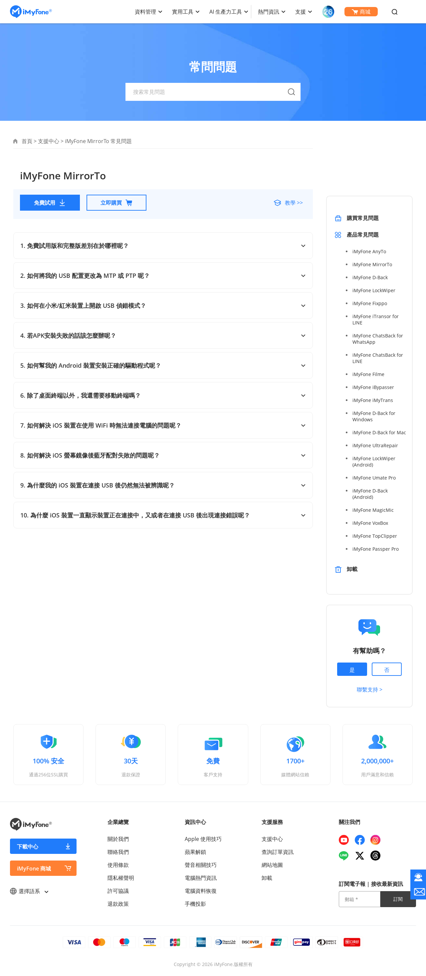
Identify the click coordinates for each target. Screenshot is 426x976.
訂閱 (398, 899)
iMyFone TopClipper (374, 536)
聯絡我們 (118, 852)
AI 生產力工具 (225, 11)
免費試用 (50, 202)
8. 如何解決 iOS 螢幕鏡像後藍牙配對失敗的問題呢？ (163, 455)
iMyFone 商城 (34, 868)
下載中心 (27, 846)
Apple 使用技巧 (203, 839)
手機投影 (195, 903)
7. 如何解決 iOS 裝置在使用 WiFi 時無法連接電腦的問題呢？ (163, 425)
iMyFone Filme (368, 374)
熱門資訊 (268, 11)
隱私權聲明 (120, 877)
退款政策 (118, 903)
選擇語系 (29, 891)
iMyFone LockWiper (373, 290)
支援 (300, 11)
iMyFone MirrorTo (372, 264)
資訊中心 (195, 822)
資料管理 (145, 11)
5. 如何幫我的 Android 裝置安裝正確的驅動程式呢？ (163, 365)
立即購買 (116, 202)
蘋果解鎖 (195, 852)
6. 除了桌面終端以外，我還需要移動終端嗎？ (163, 395)
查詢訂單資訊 (278, 852)
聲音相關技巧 (201, 865)
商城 (361, 11)
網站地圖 (272, 865)
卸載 (352, 569)
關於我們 (118, 839)
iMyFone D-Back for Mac (379, 432)
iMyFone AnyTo (369, 251)
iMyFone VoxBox (370, 523)
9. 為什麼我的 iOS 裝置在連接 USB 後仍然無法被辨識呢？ (163, 485)
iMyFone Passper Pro (375, 549)
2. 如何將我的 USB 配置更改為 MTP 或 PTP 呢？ (163, 276)
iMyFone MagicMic (373, 510)
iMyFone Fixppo (369, 303)
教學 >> (293, 202)
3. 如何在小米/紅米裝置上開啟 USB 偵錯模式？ (163, 305)
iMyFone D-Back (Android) (370, 494)
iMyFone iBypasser (373, 387)
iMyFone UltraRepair (375, 445)
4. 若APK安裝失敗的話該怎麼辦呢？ (163, 335)
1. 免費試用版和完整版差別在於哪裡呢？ (163, 246)
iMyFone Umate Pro (374, 478)
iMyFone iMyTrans (372, 400)
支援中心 (48, 141)
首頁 (27, 141)
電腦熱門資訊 (201, 877)
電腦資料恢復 (201, 890)
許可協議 (118, 890)
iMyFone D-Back (370, 277)
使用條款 (118, 865)
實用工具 (182, 11)
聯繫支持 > (369, 689)
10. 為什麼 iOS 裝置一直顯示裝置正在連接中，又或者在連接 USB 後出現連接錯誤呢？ (163, 515)
